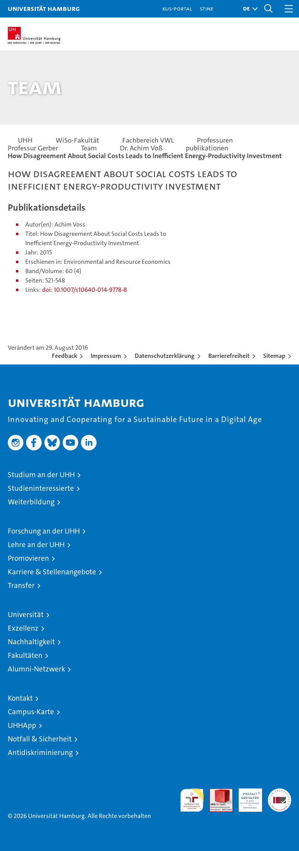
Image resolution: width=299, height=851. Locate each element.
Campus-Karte (31, 712)
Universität (26, 614)
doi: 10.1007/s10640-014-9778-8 (84, 290)
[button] (248, 8)
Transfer (21, 585)
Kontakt (20, 698)
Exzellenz (23, 628)
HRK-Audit (246, 796)
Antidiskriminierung (40, 752)
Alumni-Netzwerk (36, 669)
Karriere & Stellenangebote (52, 572)
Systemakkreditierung (279, 792)
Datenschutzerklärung (165, 356)
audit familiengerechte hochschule (192, 800)
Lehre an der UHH (36, 544)
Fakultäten (25, 655)
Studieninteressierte (41, 488)
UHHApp (22, 725)
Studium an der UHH (41, 475)
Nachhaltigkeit (31, 642)
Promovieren (28, 558)
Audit (216, 792)
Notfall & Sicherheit (40, 739)
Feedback (64, 356)
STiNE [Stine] (206, 8)
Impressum (106, 356)
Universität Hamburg (44, 8)
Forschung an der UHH (44, 531)
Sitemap (274, 356)
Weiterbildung (31, 502)
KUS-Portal (177, 8)
